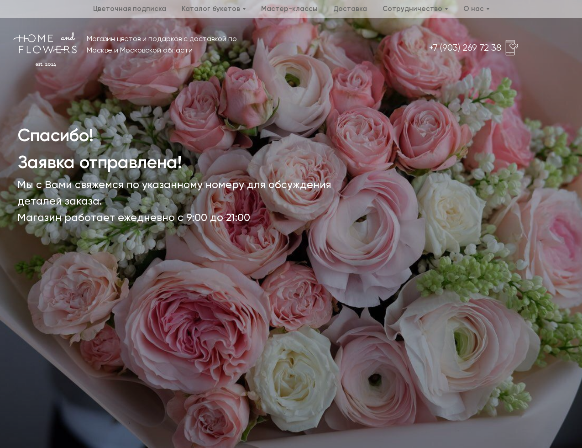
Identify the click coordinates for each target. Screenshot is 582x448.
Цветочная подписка (129, 8)
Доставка (350, 8)
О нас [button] (473, 8)
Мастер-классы (289, 8)
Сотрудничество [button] (412, 8)
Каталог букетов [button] (211, 8)
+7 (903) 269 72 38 (465, 48)
